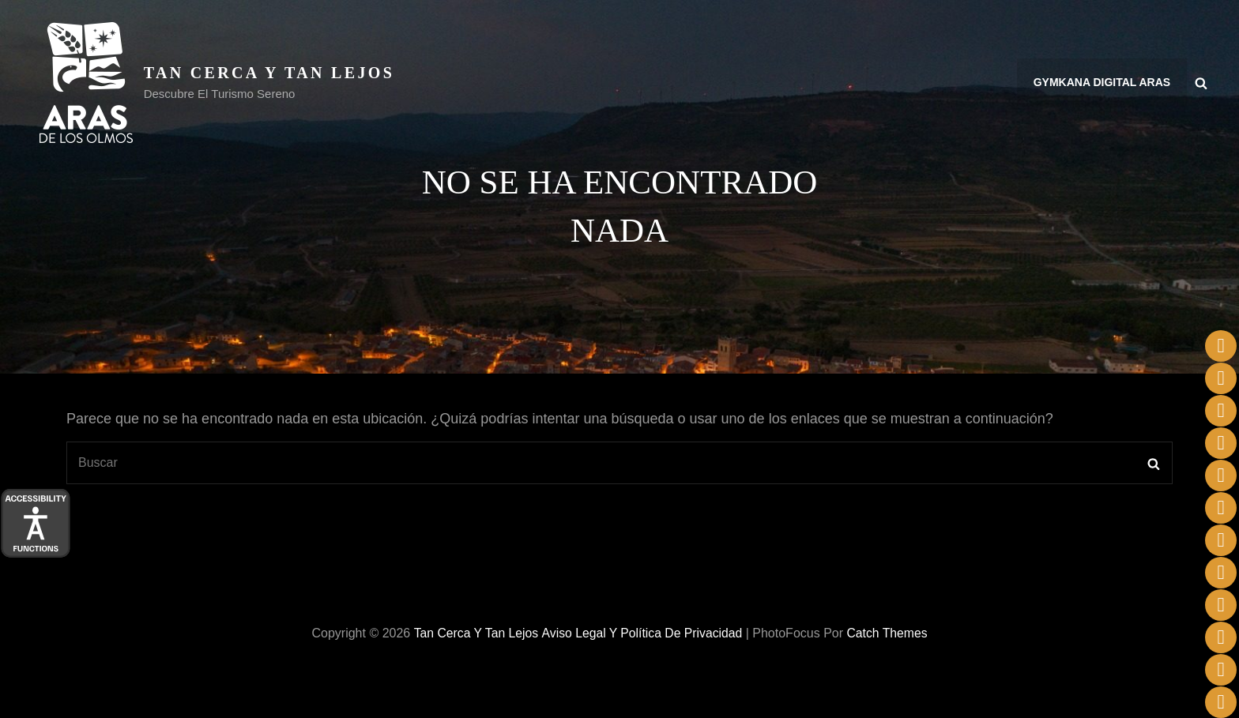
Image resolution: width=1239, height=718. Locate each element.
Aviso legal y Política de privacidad (642, 633)
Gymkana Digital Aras (1102, 83)
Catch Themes (889, 633)
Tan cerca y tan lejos (270, 72)
